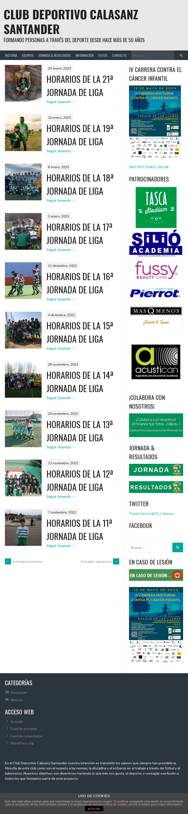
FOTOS (102, 55)
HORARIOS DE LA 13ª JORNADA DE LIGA (80, 431)
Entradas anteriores (24, 561)
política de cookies (115, 804)
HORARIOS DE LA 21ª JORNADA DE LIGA (80, 85)
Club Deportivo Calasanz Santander (71, 21)
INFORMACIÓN (85, 55)
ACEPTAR (94, 808)
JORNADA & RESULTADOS (54, 55)
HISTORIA (11, 55)
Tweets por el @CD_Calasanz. (152, 513)
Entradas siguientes (100, 561)
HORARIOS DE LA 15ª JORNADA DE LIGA (80, 332)
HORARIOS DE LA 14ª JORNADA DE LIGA (80, 381)
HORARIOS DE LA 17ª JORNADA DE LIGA (79, 233)
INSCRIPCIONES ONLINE (149, 167)
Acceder (17, 721)
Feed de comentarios (27, 736)
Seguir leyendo (61, 101)
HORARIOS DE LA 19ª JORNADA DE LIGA (80, 134)
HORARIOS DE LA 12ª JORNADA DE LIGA (80, 480)
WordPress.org (22, 743)
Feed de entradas (24, 729)
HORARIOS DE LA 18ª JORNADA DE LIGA (80, 184)
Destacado (19, 692)
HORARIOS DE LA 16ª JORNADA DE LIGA (80, 283)
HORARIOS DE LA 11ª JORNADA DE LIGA (79, 529)
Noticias (17, 700)
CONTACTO (119, 55)
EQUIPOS (28, 55)
